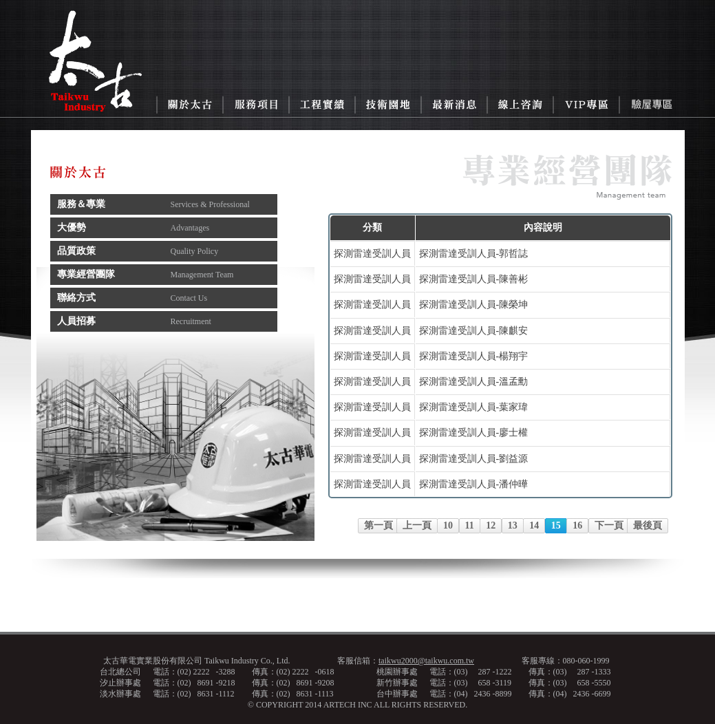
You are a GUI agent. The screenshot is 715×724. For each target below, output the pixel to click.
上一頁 (417, 525)
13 (512, 525)
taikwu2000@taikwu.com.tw (426, 661)
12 (490, 525)
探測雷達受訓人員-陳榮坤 (474, 304)
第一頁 (378, 525)
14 (534, 525)
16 (577, 525)
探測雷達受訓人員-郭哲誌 (474, 253)
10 (448, 525)
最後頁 (647, 525)
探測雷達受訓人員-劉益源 (474, 459)
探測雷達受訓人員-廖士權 (474, 432)
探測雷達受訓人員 (372, 253)
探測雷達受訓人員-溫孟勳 (474, 381)
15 (556, 525)
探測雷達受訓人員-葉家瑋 (474, 407)
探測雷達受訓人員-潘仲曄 (474, 484)
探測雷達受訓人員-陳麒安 (474, 331)
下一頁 (609, 525)
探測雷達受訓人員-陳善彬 (474, 279)
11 (469, 525)
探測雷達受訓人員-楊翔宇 (474, 356)
